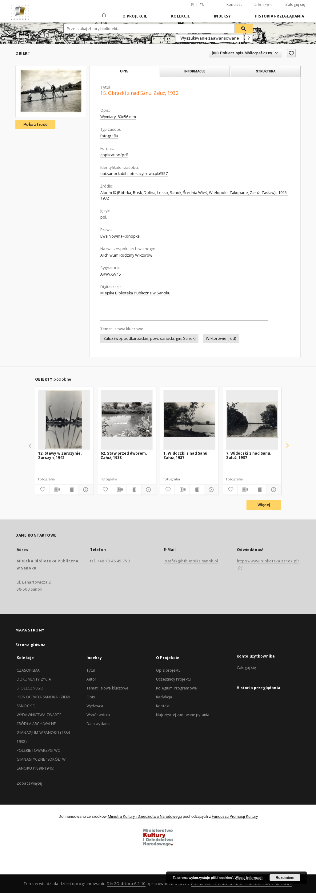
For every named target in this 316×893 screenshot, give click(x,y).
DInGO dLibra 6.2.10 (126, 883)
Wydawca (94, 706)
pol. (103, 217)
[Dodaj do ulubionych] (291, 53)
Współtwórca (98, 714)
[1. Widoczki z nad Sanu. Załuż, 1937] (189, 419)
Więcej (264, 505)
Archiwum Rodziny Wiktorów (126, 255)
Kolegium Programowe (176, 688)
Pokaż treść (35, 124)
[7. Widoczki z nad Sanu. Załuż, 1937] (252, 419)
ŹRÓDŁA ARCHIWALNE (36, 723)
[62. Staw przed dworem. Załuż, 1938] (126, 419)
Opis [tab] (124, 71)
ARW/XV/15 (110, 274)
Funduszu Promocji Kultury (235, 816)
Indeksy (222, 16)
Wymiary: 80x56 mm (118, 116)
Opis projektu (168, 670)
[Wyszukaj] (244, 28)
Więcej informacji (248, 877)
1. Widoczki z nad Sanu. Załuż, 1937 (186, 455)
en (202, 5)
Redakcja (164, 697)
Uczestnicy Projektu (173, 679)
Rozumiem (285, 878)
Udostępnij (264, 4)
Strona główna (30, 644)
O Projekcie (134, 16)
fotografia (109, 135)
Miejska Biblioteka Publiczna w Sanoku (135, 293)
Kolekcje (180, 16)
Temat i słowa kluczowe (107, 688)
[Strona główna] (103, 16)
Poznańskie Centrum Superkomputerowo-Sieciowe (241, 883)
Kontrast (234, 4)
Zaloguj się (295, 4)
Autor (91, 679)
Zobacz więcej (29, 783)
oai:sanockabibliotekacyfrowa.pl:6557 (134, 173)
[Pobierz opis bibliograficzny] (57, 490)
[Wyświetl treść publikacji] (71, 490)
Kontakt (163, 706)
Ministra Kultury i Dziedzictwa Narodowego (145, 816)
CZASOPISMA (28, 670)
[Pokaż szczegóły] (85, 490)
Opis (90, 697)
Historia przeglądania (279, 16)
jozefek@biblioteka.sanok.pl (191, 561)
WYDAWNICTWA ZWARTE (39, 714)
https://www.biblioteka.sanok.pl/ (268, 561)
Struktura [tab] (265, 71)
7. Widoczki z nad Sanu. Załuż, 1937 (248, 455)
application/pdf (114, 154)
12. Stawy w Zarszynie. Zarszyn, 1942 (60, 455)
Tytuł (90, 670)
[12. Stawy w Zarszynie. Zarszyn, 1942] (64, 419)
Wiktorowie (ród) (221, 338)
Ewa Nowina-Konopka (120, 236)
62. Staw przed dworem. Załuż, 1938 (124, 455)
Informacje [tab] (194, 71)
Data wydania (98, 723)
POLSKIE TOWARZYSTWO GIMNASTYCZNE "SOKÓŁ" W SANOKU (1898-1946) (41, 759)
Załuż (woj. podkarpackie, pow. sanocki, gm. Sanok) (149, 338)
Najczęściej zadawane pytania (182, 714)
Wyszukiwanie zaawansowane (209, 38)
